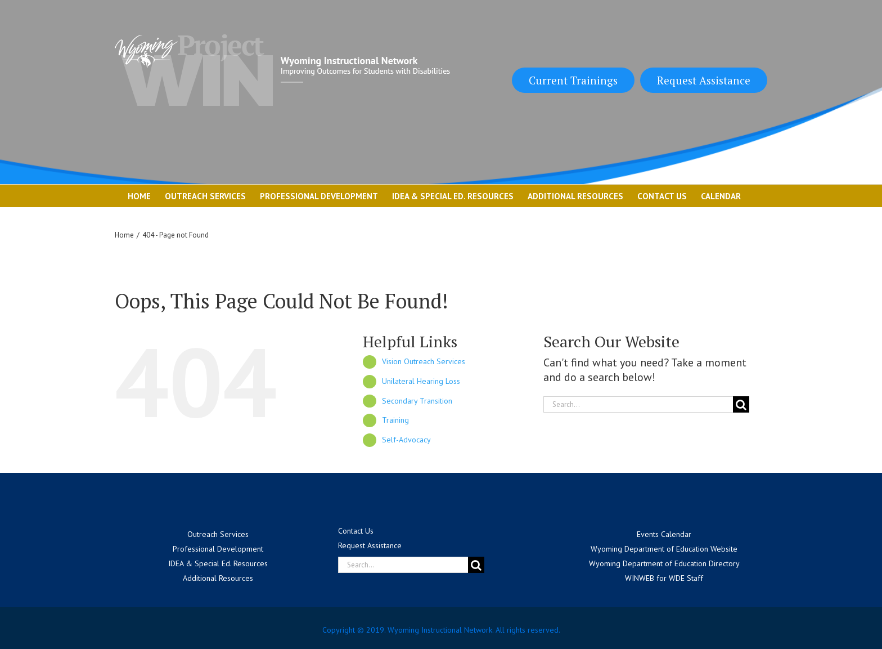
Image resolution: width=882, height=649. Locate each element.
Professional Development (218, 549)
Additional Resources (218, 578)
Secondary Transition (417, 401)
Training (395, 420)
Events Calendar (664, 534)
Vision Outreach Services (423, 361)
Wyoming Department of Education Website (664, 549)
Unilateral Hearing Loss (421, 381)
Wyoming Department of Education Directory (664, 563)
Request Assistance (703, 80)
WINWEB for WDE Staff (664, 578)
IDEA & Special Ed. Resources (218, 563)
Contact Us (356, 531)
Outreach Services (218, 534)
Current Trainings (573, 80)
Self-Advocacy (406, 440)
